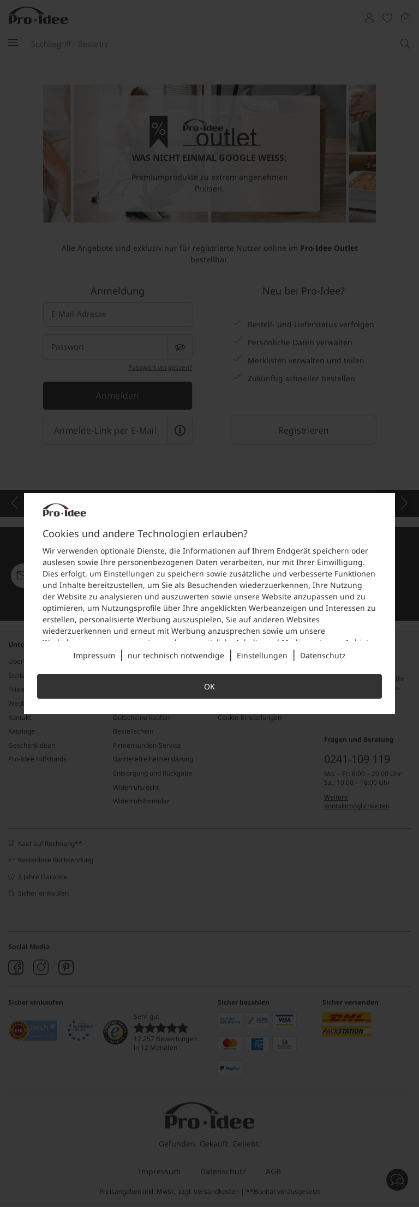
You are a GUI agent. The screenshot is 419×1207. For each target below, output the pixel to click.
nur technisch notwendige (176, 655)
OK (209, 686)
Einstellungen (262, 655)
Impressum (94, 655)
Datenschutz (323, 655)
